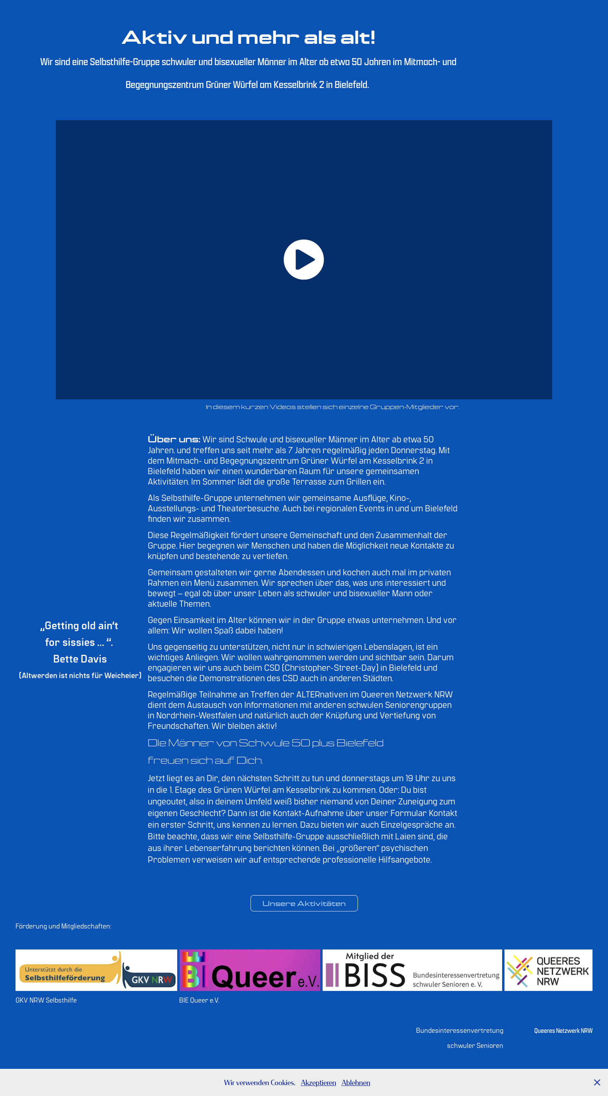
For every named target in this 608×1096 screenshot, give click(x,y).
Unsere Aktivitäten (304, 903)
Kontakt (443, 812)
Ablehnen (356, 1082)
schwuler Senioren (475, 1045)
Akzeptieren (318, 1082)
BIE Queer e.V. (199, 1000)
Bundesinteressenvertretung (459, 1030)
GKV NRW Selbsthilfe (46, 1000)
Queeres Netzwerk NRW (563, 1030)
